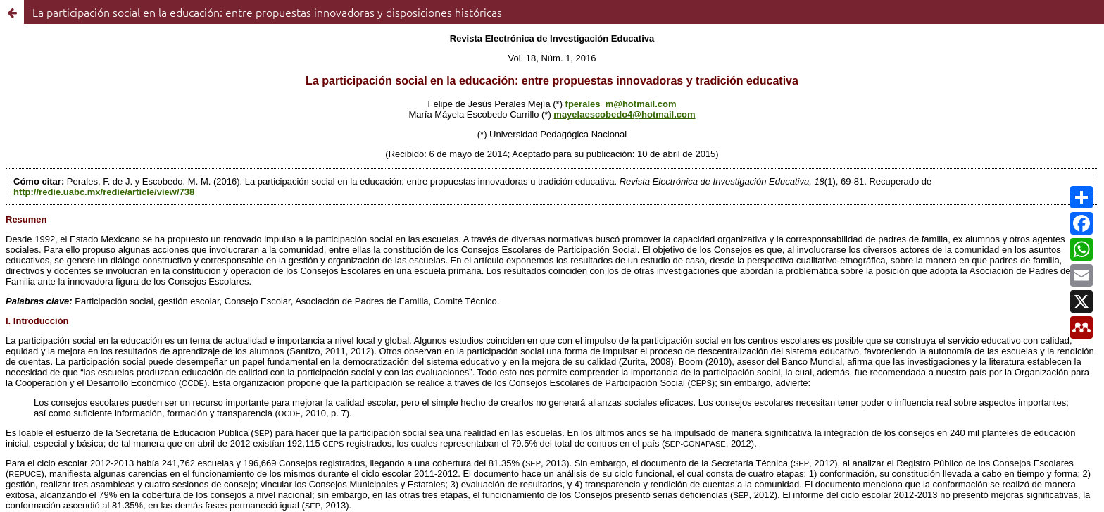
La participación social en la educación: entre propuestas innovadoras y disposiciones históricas (267, 12)
